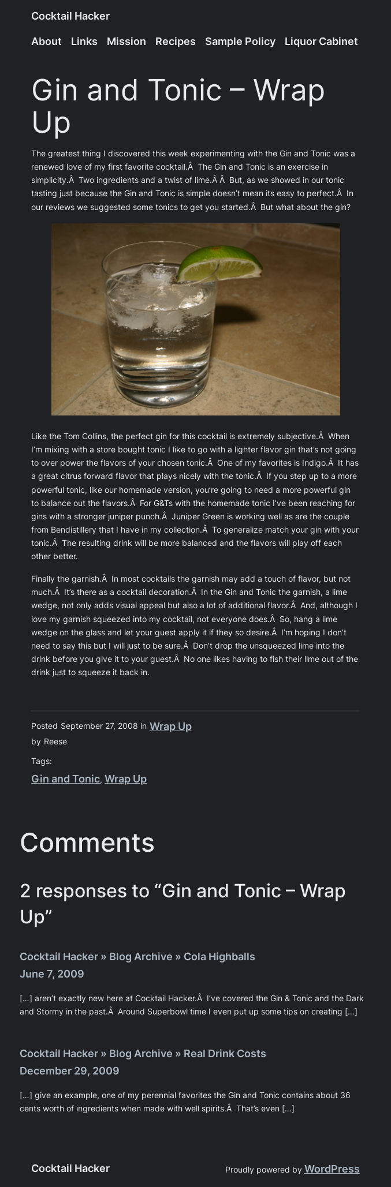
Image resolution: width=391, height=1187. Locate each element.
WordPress (332, 1169)
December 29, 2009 (70, 1071)
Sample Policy (240, 41)
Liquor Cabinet (321, 41)
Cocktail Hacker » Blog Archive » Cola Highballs (137, 956)
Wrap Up (171, 726)
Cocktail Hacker (70, 16)
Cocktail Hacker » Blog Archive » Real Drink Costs (143, 1053)
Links (84, 41)
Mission (126, 41)
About (46, 41)
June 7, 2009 (52, 974)
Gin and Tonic (65, 779)
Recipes (175, 41)
